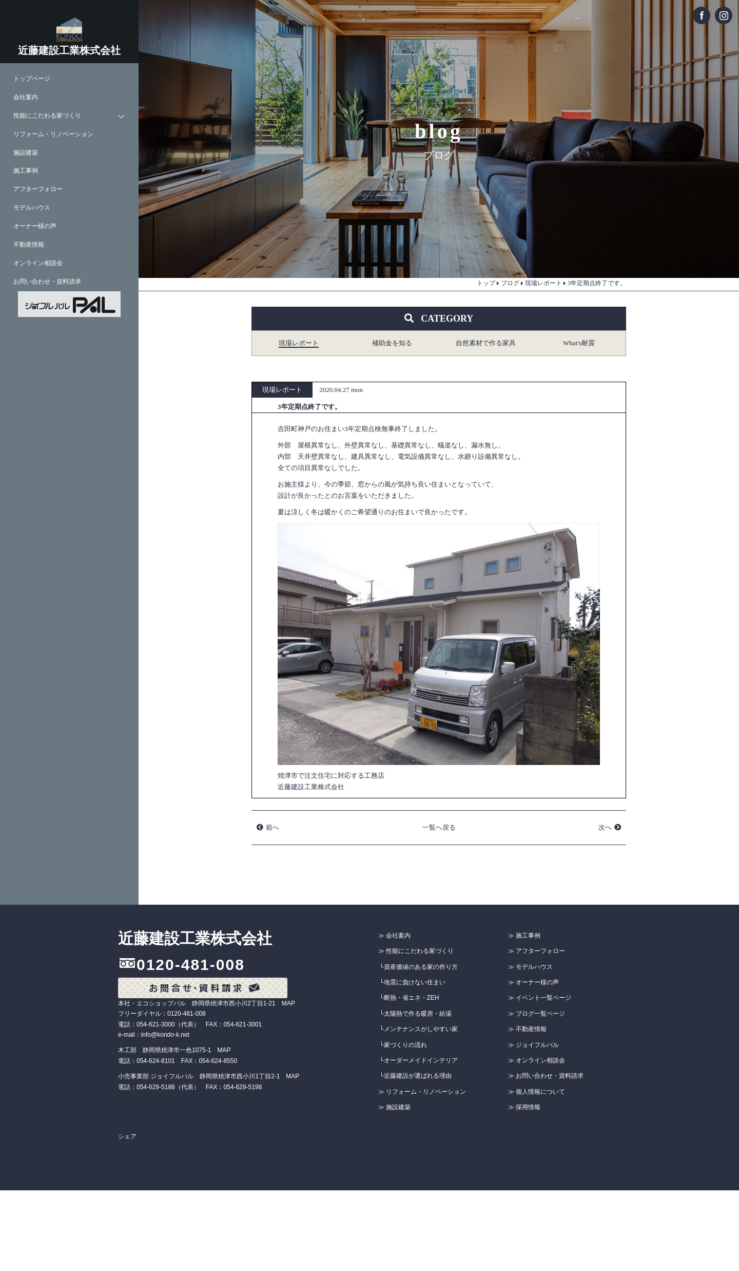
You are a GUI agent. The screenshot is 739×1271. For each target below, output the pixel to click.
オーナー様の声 (34, 226)
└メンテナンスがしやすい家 (418, 1029)
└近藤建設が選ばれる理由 (415, 1075)
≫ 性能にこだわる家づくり (416, 951)
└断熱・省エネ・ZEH (409, 997)
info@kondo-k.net (165, 1034)
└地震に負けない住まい (412, 982)
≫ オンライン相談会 (536, 1060)
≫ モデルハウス (530, 966)
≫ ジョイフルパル (533, 1045)
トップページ (31, 79)
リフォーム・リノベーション (53, 134)
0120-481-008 (191, 964)
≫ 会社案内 (394, 935)
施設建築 (25, 152)
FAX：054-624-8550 (209, 1060)
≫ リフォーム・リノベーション (422, 1091)
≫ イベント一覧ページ (539, 997)
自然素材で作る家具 (486, 343)
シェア (127, 1136)
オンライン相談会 (38, 263)
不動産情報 (28, 244)
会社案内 (25, 97)
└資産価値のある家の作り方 (418, 966)
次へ (605, 827)
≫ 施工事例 (524, 935)
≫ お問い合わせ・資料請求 (546, 1075)
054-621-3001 (242, 1024)
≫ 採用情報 (524, 1107)
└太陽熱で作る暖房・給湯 (415, 1013)
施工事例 (25, 170)
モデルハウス (31, 207)
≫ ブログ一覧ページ (536, 1013)
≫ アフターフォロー (536, 951)
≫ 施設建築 (394, 1107)
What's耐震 (579, 343)
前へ (272, 827)
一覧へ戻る (439, 827)
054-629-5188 (156, 1087)
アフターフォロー (38, 189)
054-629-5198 (242, 1087)
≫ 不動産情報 (527, 1029)
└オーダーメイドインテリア (418, 1060)
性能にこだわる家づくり (47, 116)
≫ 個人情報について (536, 1091)
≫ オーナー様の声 (533, 982)
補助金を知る (392, 343)
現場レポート (299, 343)
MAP (288, 1003)
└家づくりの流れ (403, 1045)
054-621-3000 (156, 1024)
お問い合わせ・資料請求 (47, 281)
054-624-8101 (156, 1060)
